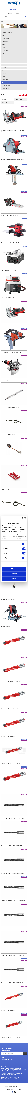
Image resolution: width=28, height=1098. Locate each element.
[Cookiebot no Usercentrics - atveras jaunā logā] (20, 518)
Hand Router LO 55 (5, 626)
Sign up (20, 7)
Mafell (3, 82)
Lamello (3, 64)
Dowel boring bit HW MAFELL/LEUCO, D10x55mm (13, 900)
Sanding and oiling (5, 41)
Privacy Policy (10, 1089)
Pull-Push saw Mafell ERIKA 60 (8, 270)
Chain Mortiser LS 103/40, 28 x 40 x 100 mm (11, 352)
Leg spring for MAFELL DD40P (8, 434)
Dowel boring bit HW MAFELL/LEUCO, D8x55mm (12, 873)
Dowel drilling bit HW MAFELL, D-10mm (10, 654)
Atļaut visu (14, 568)
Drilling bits (4, 73)
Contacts (19, 1089)
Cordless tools (5, 50)
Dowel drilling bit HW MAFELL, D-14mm (10, 763)
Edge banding (4, 29)
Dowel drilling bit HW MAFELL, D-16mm (10, 1037)
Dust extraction (5, 59)
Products (5, 99)
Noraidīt (14, 578)
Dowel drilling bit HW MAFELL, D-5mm (10, 1010)
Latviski (7, 7)
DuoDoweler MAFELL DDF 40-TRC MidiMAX (11, 325)
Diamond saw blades (6, 88)
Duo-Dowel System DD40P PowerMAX (10, 380)
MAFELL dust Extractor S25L (8, 297)
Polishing (4, 53)
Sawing (3, 35)
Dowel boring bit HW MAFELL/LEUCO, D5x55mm (12, 818)
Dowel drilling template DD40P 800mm (10, 407)
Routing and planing (6, 38)
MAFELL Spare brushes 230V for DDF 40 (10, 462)
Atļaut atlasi (14, 573)
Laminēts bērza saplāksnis (7, 1061)
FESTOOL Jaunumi (6, 1063)
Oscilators (4, 44)
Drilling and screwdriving (7, 32)
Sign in (16, 7)
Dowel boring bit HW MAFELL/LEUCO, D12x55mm (13, 955)
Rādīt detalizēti (19, 564)
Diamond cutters (5, 79)
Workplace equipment (6, 62)
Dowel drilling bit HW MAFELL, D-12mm (10, 681)
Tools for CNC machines (6, 85)
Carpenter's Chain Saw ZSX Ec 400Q (9, 188)
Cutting (3, 47)
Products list (19, 99)
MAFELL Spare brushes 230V (8, 599)
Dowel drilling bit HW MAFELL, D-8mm (10, 736)
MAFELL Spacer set (5, 489)
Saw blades (4, 67)
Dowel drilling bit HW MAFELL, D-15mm (10, 708)
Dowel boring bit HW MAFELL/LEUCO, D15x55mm (13, 982)
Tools (2, 90)
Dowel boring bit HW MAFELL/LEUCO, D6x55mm (12, 845)
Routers (3, 76)
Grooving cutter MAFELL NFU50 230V (10, 215)
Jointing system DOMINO (7, 56)
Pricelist (5, 102)
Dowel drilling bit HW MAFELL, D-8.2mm (10, 791)
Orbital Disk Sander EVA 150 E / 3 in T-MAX (11, 242)
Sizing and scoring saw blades (8, 70)
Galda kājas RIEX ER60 (7, 1059)
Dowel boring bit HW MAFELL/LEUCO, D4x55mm (12, 928)
